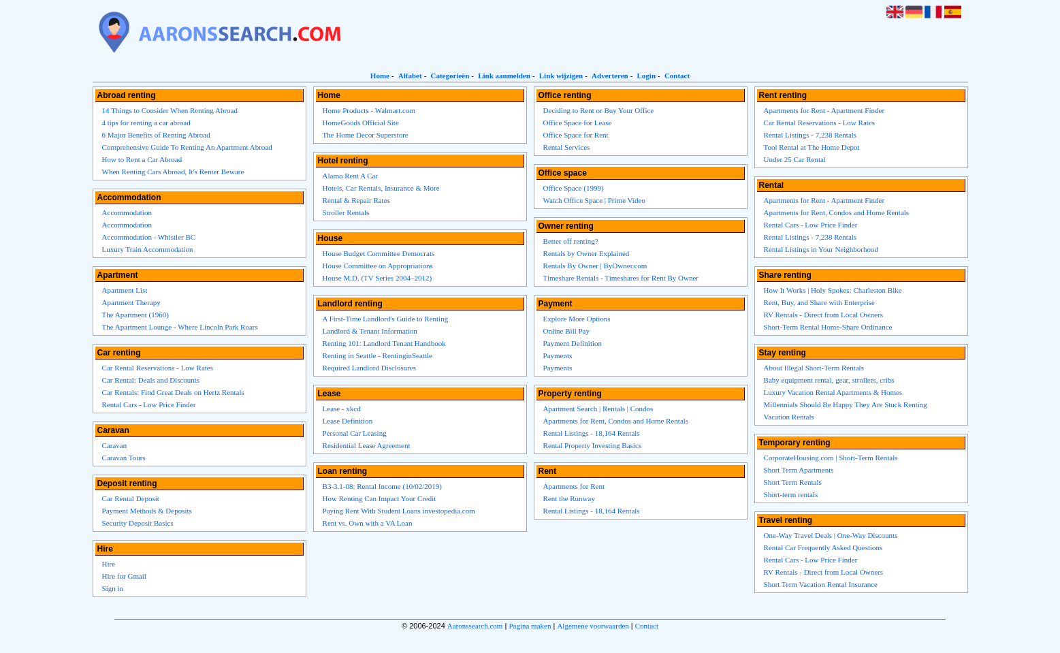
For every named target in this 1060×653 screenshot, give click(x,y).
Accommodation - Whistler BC (149, 237)
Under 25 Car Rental (795, 159)
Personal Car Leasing (355, 433)
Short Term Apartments (799, 470)
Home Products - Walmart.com (369, 110)
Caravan (114, 445)
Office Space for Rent (576, 135)
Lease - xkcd (342, 408)
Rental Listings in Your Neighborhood (821, 249)
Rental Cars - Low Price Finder (149, 404)
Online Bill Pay (566, 331)
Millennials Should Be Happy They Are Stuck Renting (845, 404)
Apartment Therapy (131, 302)
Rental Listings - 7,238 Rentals (810, 135)
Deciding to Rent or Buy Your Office (598, 110)
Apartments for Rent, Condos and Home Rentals (616, 421)
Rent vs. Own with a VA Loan (368, 523)
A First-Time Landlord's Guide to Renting (386, 319)
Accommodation (127, 212)
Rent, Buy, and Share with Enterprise (819, 302)
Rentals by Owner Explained (586, 253)
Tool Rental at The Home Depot (812, 147)
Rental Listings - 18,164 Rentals (591, 433)
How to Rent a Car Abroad (142, 159)
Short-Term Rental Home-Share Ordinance (828, 327)
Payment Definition (572, 343)
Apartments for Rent (574, 486)
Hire (109, 564)
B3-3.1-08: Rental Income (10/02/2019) (382, 486)
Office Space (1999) (573, 188)
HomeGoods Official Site (361, 122)
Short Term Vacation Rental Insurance (821, 584)
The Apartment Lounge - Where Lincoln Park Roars (180, 327)
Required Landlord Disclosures (369, 368)
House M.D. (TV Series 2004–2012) (377, 278)
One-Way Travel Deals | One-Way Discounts (831, 535)
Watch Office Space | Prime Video (594, 200)
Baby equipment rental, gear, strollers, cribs (829, 380)
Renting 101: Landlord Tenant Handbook (384, 343)
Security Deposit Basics (138, 523)
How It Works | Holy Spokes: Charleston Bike (833, 290)
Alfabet (410, 75)
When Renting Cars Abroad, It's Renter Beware (173, 172)
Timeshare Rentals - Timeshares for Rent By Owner (620, 278)
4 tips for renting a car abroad (146, 122)
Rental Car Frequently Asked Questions (823, 547)
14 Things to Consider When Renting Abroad (170, 110)
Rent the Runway (569, 498)
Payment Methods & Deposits (147, 511)
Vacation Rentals (789, 417)
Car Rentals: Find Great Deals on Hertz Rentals (173, 392)
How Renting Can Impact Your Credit (379, 498)
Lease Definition (348, 421)
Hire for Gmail (124, 576)
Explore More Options (577, 319)
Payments (558, 355)
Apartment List (125, 290)
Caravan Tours (124, 457)
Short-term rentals (791, 494)
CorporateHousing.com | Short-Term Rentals (831, 457)
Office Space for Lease (577, 122)
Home (379, 75)
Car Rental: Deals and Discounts (151, 380)
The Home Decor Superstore (365, 135)
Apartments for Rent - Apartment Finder (824, 110)
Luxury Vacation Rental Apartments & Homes (833, 392)
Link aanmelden (504, 75)
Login (646, 75)
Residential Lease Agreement (367, 445)
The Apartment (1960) (135, 314)
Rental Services (566, 147)
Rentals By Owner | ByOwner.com (595, 265)
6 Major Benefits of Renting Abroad (156, 135)
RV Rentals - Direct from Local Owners (823, 314)
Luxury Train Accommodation (147, 249)
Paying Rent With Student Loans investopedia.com (399, 511)
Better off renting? (570, 241)
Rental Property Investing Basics (592, 445)
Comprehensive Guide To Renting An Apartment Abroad (187, 147)
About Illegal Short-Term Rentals (814, 368)
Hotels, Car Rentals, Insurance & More (381, 188)
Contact (677, 75)
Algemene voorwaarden (592, 626)
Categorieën (449, 75)
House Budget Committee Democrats (379, 253)
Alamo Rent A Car (351, 176)
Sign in (112, 588)
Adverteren (610, 75)
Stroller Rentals (346, 212)
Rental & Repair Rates (356, 200)
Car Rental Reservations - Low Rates (157, 368)
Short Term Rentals (793, 482)
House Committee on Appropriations (378, 265)
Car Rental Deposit (130, 498)
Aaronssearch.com (475, 626)
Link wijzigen (561, 75)
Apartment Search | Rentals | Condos (598, 408)
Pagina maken (530, 626)
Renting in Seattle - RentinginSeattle (377, 355)
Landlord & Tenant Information (370, 331)
